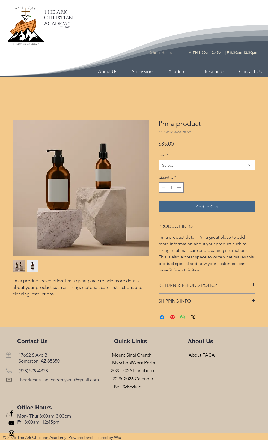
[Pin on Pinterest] (172, 317)
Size (163, 154)
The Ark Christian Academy (58, 17)
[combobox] (207, 165)
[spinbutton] (171, 187)
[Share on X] (193, 317)
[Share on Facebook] (162, 317)
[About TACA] (201, 355)
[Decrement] (162, 187)
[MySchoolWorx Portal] (134, 363)
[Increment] (179, 187)
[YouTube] (11, 423)
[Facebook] (11, 413)
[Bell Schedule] (127, 387)
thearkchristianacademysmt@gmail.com (59, 379)
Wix (117, 437)
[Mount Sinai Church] (131, 355)
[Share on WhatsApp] (183, 317)
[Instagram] (11, 433)
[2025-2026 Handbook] (132, 370)
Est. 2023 (65, 27)
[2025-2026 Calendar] (133, 379)
